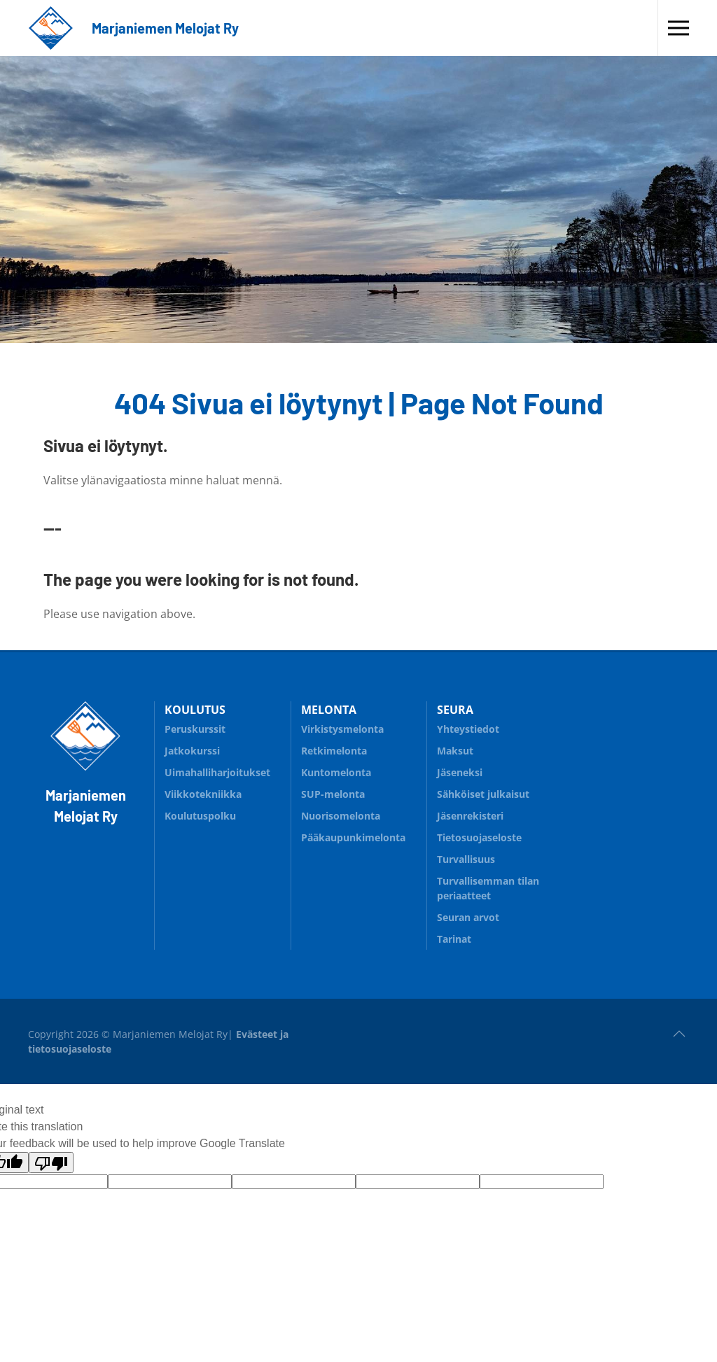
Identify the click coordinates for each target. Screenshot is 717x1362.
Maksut (455, 750)
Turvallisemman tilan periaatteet (488, 888)
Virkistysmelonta (342, 729)
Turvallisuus (494, 857)
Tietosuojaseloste (479, 837)
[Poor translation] (51, 1162)
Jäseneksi (459, 772)
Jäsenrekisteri (470, 815)
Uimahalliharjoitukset (217, 772)
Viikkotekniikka (203, 794)
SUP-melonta (359, 792)
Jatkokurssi (222, 748)
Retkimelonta (359, 748)
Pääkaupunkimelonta (353, 837)
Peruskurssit (195, 729)
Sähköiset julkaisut (483, 794)
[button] (678, 28)
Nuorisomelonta (359, 813)
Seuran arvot (468, 917)
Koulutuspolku (222, 813)
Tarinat (454, 939)
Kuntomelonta (359, 770)
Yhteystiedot (468, 729)
